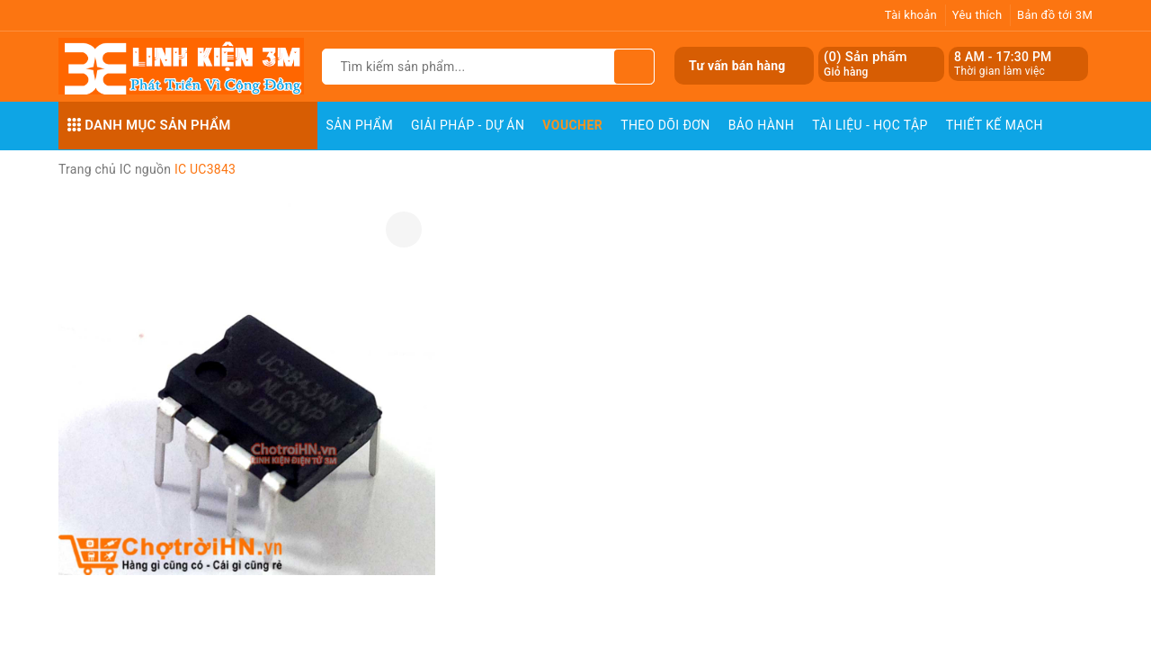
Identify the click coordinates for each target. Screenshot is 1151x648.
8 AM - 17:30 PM (1003, 57)
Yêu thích (977, 15)
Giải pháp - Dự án (467, 125)
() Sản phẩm (865, 64)
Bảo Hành (761, 125)
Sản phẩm (360, 125)
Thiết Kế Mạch (994, 125)
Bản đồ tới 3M (1055, 15)
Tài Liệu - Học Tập (870, 125)
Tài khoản (911, 15)
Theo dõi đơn (665, 125)
